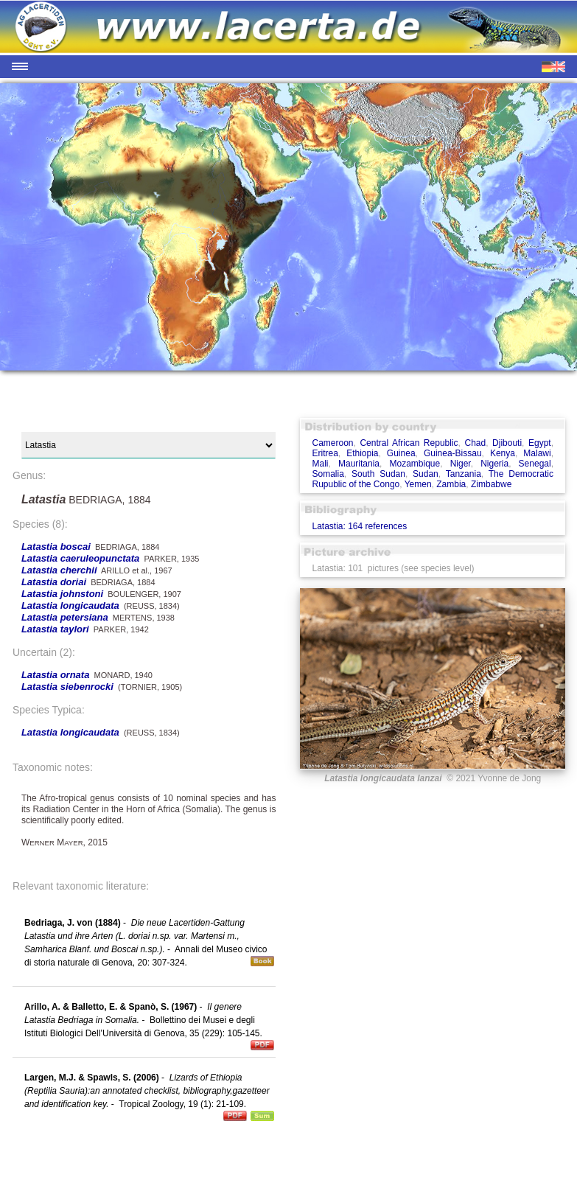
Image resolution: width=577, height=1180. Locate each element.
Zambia (451, 484)
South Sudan (378, 474)
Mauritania (359, 463)
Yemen (418, 484)
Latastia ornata (55, 674)
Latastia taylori (55, 629)
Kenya (502, 453)
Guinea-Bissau (453, 453)
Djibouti (507, 443)
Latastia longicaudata (70, 605)
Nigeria (494, 463)
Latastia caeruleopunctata (80, 558)
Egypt (539, 443)
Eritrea (325, 453)
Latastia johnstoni (62, 593)
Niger (460, 463)
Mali (320, 463)
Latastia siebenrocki (67, 686)
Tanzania (463, 474)
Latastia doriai (53, 581)
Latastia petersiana (64, 617)
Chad (475, 443)
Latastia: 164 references (359, 526)
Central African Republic (409, 443)
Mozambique (414, 463)
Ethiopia (362, 453)
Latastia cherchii (59, 570)
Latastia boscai (56, 546)
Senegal (535, 463)
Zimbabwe (491, 484)
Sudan (425, 474)
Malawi (536, 453)
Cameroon (332, 443)
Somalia (327, 474)
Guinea (401, 453)
